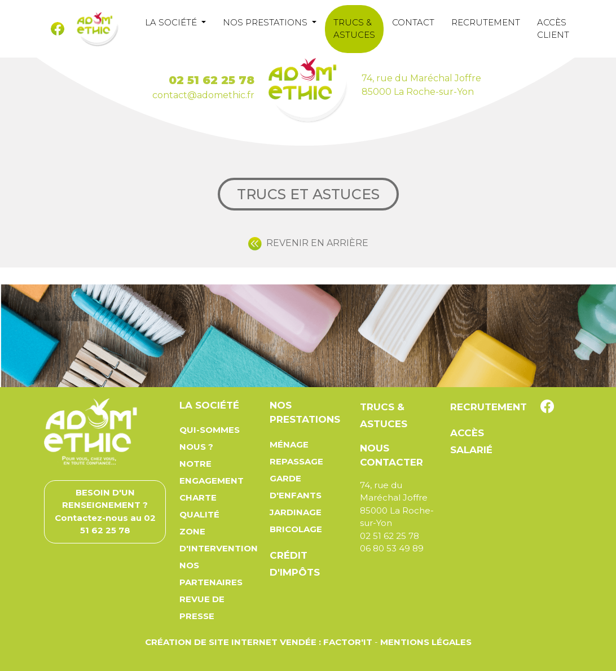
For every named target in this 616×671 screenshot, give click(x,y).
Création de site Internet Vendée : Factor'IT (258, 642)
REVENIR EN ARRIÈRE (308, 243)
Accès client (553, 29)
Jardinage (296, 512)
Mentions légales (426, 642)
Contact (413, 22)
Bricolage (296, 529)
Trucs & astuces (354, 29)
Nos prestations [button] (266, 22)
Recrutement (485, 22)
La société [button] (172, 22)
